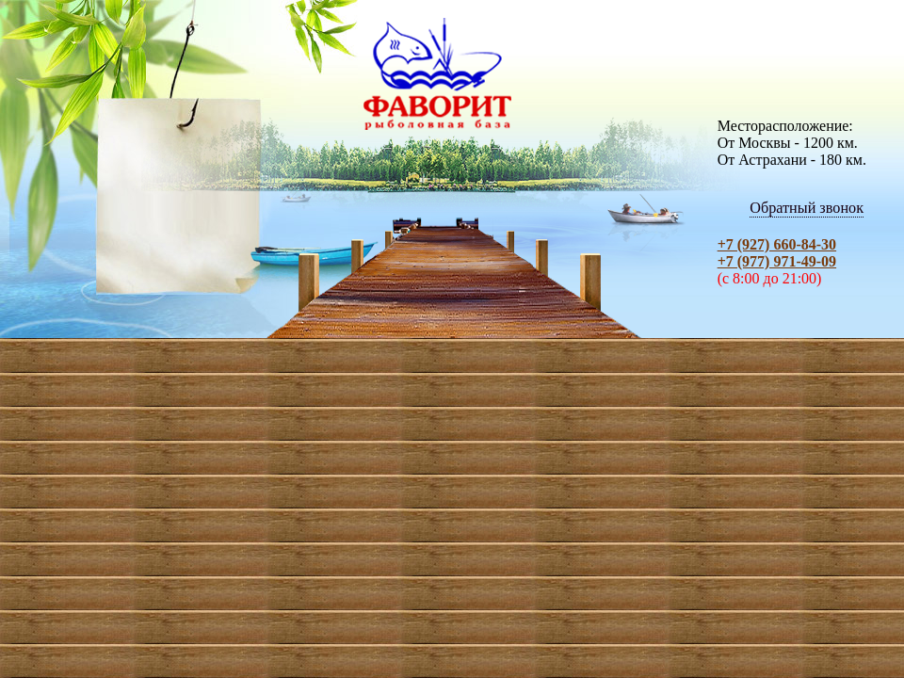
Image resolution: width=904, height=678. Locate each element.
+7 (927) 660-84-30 (777, 244)
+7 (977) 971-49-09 (777, 261)
